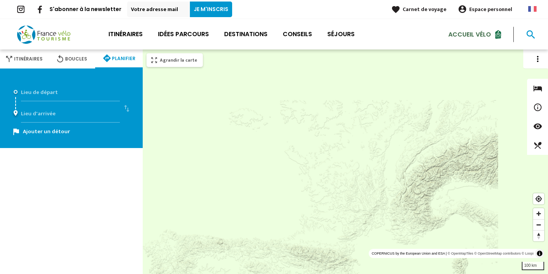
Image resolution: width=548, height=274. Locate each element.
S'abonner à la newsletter (85, 9)
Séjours (341, 34)
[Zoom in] (538, 213)
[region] (345, 161)
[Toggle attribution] (539, 253)
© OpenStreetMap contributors (497, 253)
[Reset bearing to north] (538, 235)
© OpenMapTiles (460, 253)
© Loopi (528, 253)
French (532, 9)
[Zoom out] (538, 224)
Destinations (246, 34)
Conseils (297, 34)
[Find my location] (538, 198)
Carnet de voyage (424, 9)
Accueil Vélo (469, 34)
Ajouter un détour (46, 131)
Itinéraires (125, 34)
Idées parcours (183, 34)
